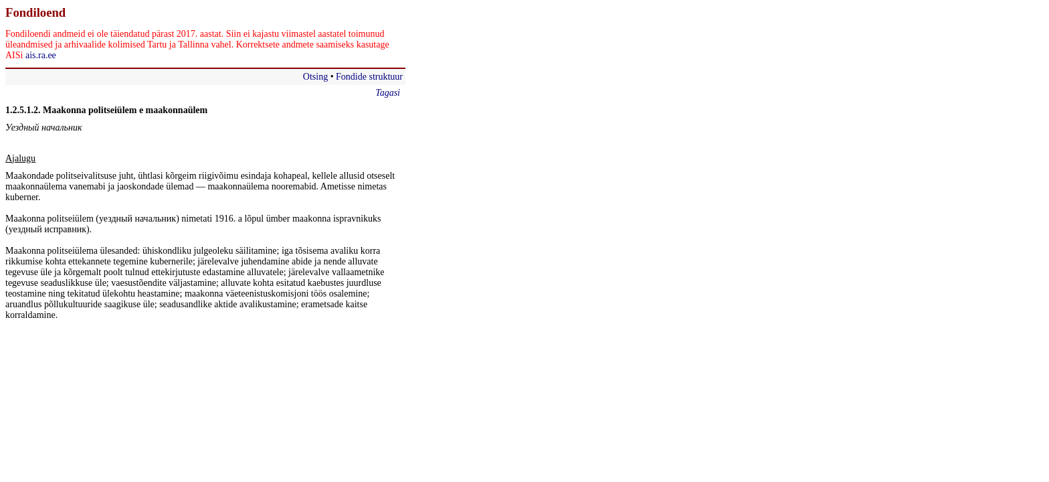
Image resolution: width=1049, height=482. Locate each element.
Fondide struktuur (369, 77)
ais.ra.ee (40, 55)
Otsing (315, 77)
